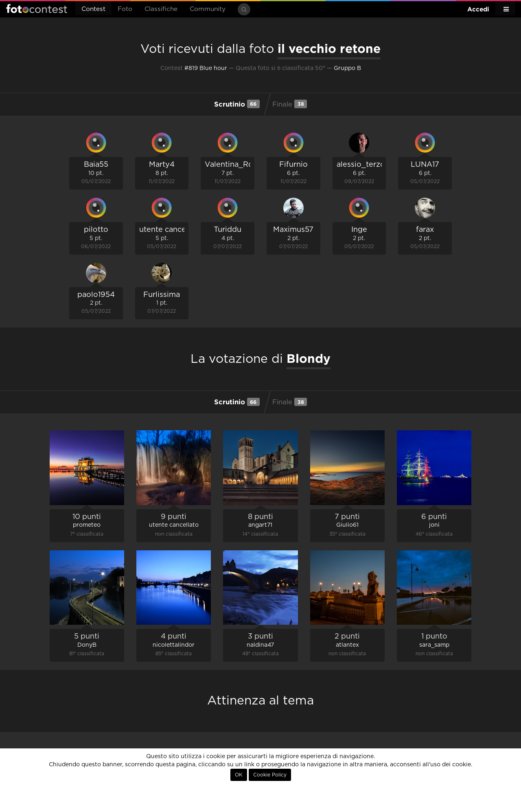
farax (425, 229)
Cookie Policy (270, 774)
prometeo (87, 525)
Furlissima (161, 295)
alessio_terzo (361, 164)
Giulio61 (347, 525)
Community (207, 9)
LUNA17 (425, 164)
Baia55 (96, 164)
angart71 (260, 525)
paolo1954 (96, 295)
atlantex (347, 645)
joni (434, 525)
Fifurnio (293, 164)
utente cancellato (170, 229)
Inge (359, 229)
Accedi (478, 9)
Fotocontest (36, 8)
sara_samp (434, 645)
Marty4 (162, 164)
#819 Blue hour (205, 68)
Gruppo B (347, 68)
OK (239, 774)
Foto (125, 9)
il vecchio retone (329, 48)
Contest (93, 9)
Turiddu (227, 229)
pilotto (96, 229)
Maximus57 (293, 229)
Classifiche (160, 9)
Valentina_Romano (239, 164)
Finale (289, 104)
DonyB (86, 645)
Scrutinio (237, 104)
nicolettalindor (174, 645)
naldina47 (260, 645)
